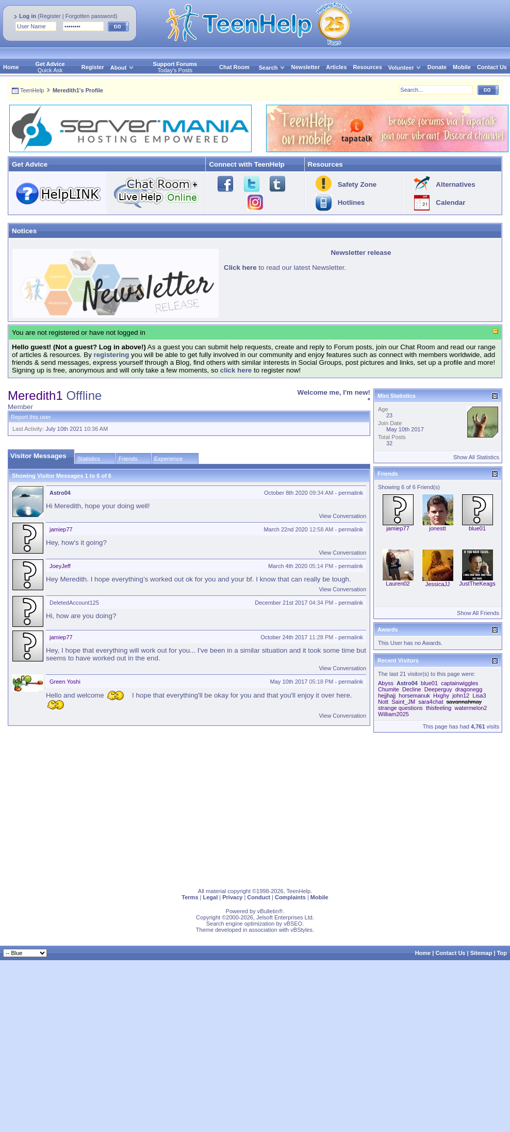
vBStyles (301, 930)
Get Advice (50, 64)
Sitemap (481, 953)
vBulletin (268, 911)
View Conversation (342, 516)
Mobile (462, 67)
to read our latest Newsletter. (285, 267)
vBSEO (293, 923)
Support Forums (175, 64)
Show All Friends (478, 613)
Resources (367, 67)
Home (11, 67)
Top (502, 953)
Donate (437, 67)
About (118, 67)
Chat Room (234, 67)
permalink (350, 493)
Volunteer (401, 67)
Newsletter (305, 67)
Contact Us (492, 67)
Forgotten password (90, 16)
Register (50, 16)
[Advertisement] (150, 808)
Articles (336, 67)
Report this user (31, 417)
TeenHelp (32, 90)
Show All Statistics (476, 457)
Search (272, 67)
